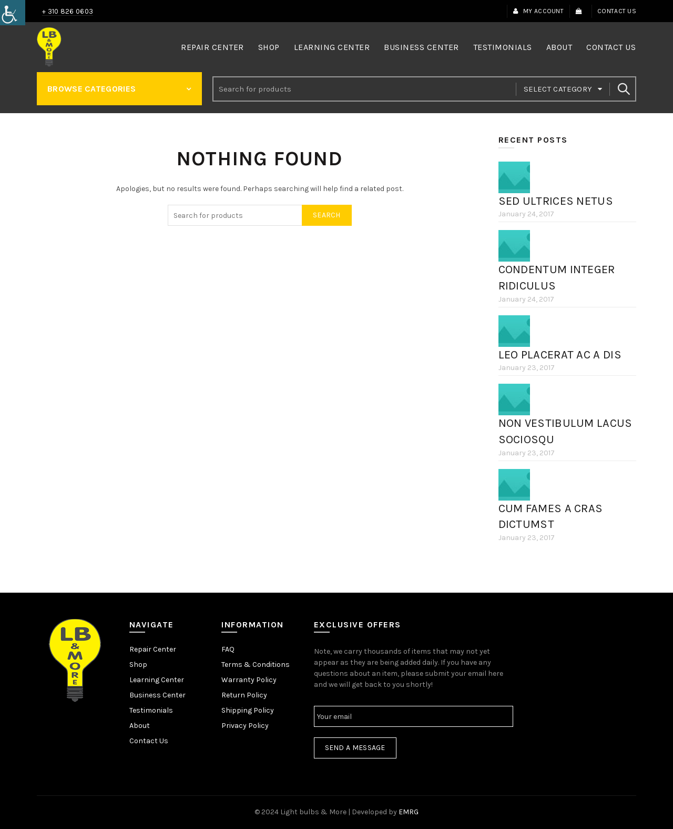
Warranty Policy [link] (249, 679)
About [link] (559, 47)
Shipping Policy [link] (247, 710)
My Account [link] (538, 11)
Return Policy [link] (244, 695)
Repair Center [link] (212, 47)
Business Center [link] (421, 47)
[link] (12, 12)
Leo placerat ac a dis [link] (559, 355)
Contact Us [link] (616, 11)
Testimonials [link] (502, 47)
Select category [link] (558, 89)
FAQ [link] (227, 649)
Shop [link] (269, 47)
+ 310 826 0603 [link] (67, 11)
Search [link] (623, 89)
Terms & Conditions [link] (255, 664)
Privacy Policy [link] (245, 725)
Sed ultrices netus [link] (555, 201)
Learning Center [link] (332, 47)
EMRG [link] (409, 811)
